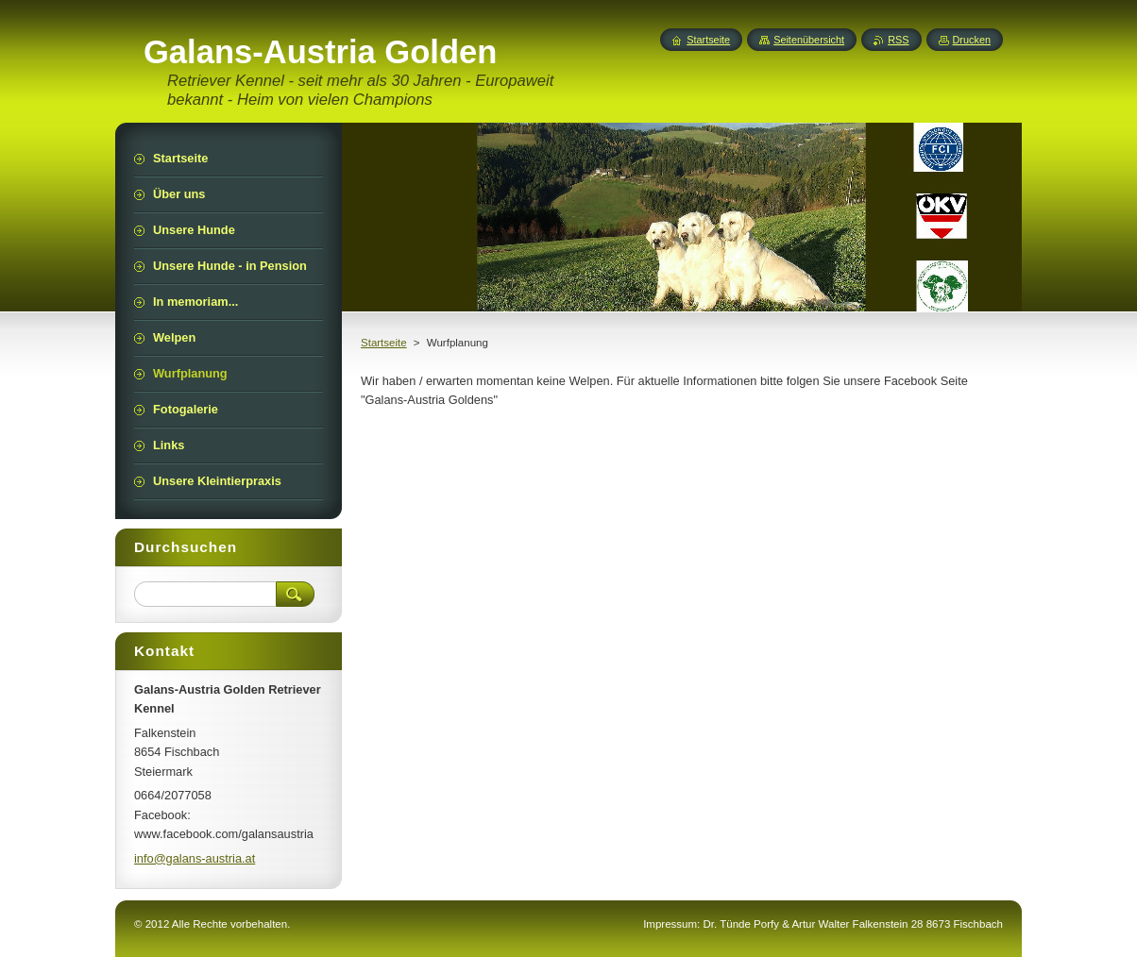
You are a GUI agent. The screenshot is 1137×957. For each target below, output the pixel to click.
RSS (898, 39)
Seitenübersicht (808, 39)
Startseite (384, 342)
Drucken (972, 39)
